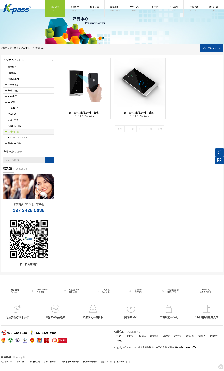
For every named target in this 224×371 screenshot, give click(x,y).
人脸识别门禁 (14, 125)
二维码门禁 (38, 48)
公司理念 (142, 336)
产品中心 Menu (211, 48)
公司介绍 (118, 336)
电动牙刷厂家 (6, 362)
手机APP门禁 (14, 143)
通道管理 (12, 102)
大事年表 (166, 336)
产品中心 (134, 9)
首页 (16, 48)
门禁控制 (12, 73)
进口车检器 (13, 120)
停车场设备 (13, 84)
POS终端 (12, 96)
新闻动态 (75, 9)
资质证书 (190, 336)
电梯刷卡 (114, 9)
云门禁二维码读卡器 (17, 137)
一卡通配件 (13, 108)
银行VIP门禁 (122, 362)
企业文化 (130, 336)
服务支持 (154, 9)
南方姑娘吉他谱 (90, 362)
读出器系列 (13, 78)
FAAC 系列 (13, 114)
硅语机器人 (21, 362)
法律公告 (202, 336)
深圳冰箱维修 (50, 362)
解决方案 (94, 9)
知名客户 (214, 336)
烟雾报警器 (35, 362)
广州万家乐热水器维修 (69, 362)
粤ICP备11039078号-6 (186, 347)
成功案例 (173, 9)
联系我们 (213, 9)
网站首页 (55, 9)
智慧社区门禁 (106, 362)
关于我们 (193, 9)
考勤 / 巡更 (13, 90)
